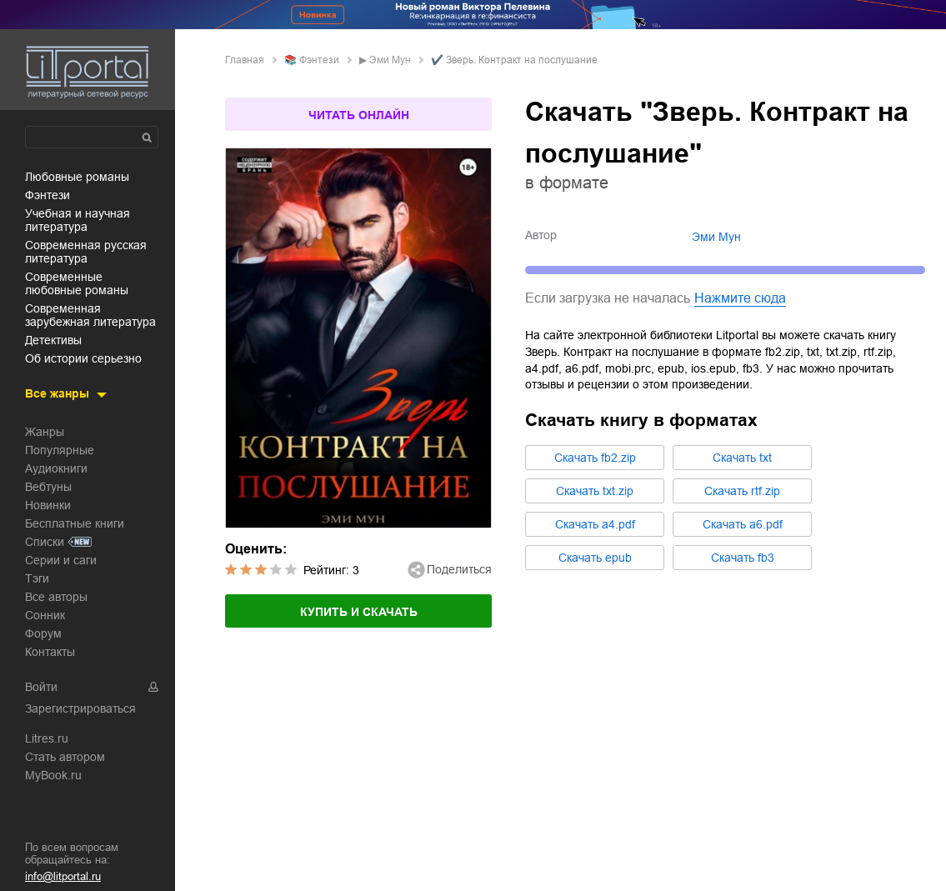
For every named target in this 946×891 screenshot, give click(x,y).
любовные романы (77, 176)
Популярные (59, 450)
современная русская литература (86, 251)
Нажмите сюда (740, 298)
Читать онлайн (358, 115)
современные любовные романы (76, 283)
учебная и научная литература (77, 220)
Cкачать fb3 (742, 557)
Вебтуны (48, 486)
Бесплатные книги (74, 523)
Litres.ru (46, 738)
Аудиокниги (56, 468)
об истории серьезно (83, 358)
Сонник (45, 615)
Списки (44, 541)
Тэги (37, 578)
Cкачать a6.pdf (743, 524)
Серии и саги (61, 560)
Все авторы (56, 596)
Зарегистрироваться (80, 708)
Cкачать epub (595, 557)
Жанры (44, 431)
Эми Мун (390, 60)
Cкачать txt (742, 457)
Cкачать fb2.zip (595, 457)
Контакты (50, 651)
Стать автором (65, 756)
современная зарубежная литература (90, 315)
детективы (53, 340)
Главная (244, 60)
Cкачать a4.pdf (595, 524)
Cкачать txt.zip (594, 491)
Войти (41, 686)
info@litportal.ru (63, 876)
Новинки (48, 505)
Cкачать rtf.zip (742, 491)
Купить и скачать (359, 611)
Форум (43, 633)
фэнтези (47, 195)
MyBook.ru (53, 775)
